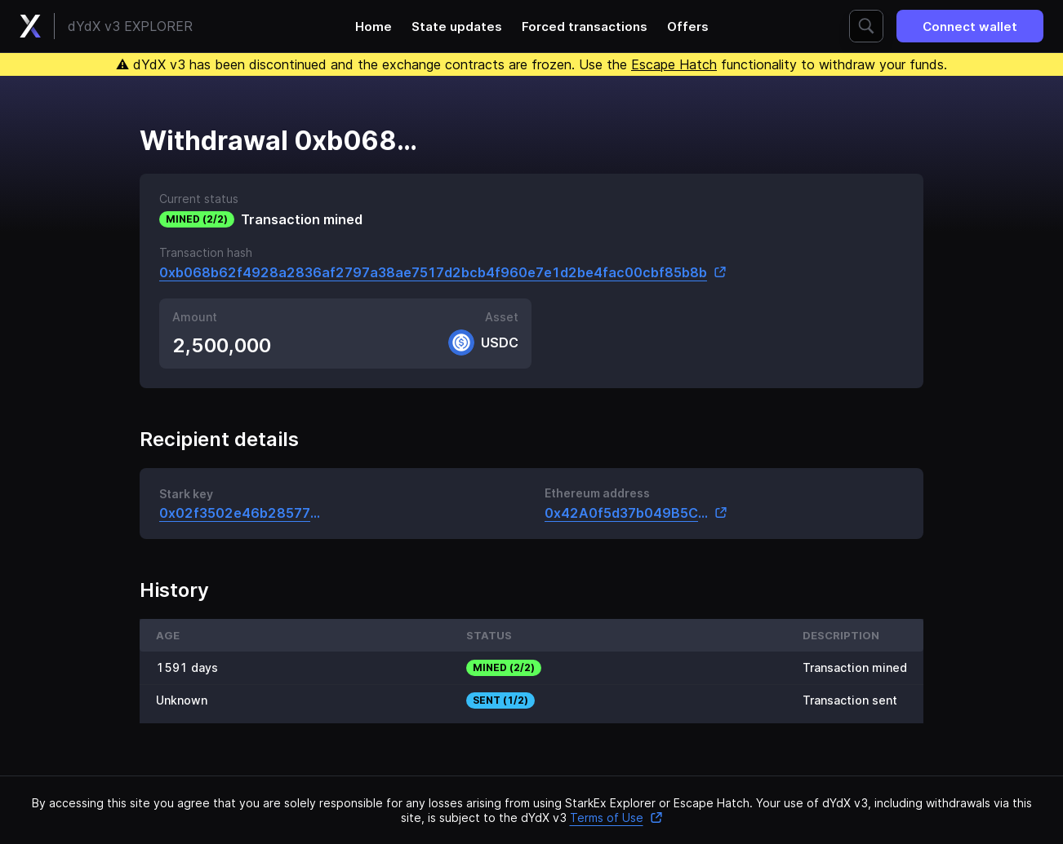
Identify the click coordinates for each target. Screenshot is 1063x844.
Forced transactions (584, 26)
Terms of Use (616, 817)
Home (373, 26)
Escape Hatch (674, 64)
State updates (456, 26)
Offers (688, 26)
